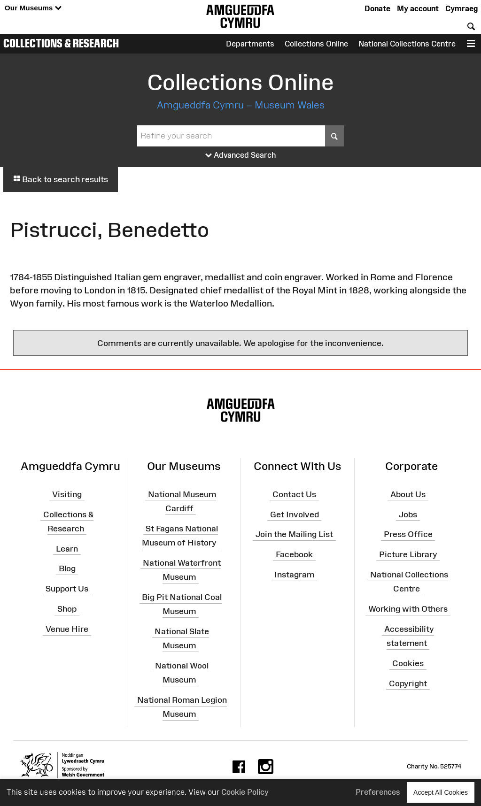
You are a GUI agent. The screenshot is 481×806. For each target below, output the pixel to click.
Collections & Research (61, 43)
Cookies (408, 663)
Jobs (408, 514)
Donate (377, 8)
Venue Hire (67, 629)
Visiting (67, 494)
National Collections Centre (407, 43)
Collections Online (316, 43)
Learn (67, 548)
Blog (67, 568)
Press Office (408, 534)
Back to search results (60, 179)
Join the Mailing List (294, 534)
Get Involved (294, 514)
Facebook (294, 554)
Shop (67, 609)
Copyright (408, 683)
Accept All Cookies (440, 792)
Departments (250, 43)
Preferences (378, 792)
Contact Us (294, 494)
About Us (408, 494)
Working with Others (408, 609)
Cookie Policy (245, 792)
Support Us (67, 588)
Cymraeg (461, 8)
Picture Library (408, 554)
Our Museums (33, 8)
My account (418, 8)
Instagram (294, 574)
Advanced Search (240, 155)
